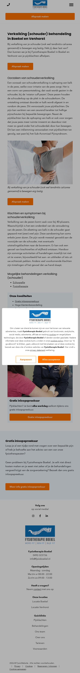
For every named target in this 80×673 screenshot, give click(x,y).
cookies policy (57, 341)
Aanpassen (26, 359)
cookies (52, 334)
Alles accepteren (51, 359)
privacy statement (37, 350)
